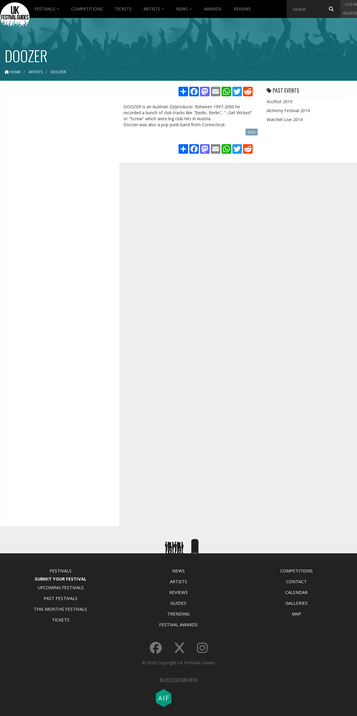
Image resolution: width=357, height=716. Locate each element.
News (184, 9)
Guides (178, 603)
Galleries (297, 603)
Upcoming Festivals (60, 587)
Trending (178, 614)
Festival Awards (178, 624)
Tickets (123, 9)
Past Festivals (60, 598)
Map (296, 614)
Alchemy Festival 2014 (288, 110)
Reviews (242, 9)
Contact (296, 581)
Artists (154, 9)
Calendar (296, 592)
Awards (213, 9)
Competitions (87, 9)
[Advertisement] (55, 179)
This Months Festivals (60, 609)
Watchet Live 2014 (285, 119)
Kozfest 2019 (279, 101)
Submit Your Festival (60, 579)
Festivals (46, 9)
